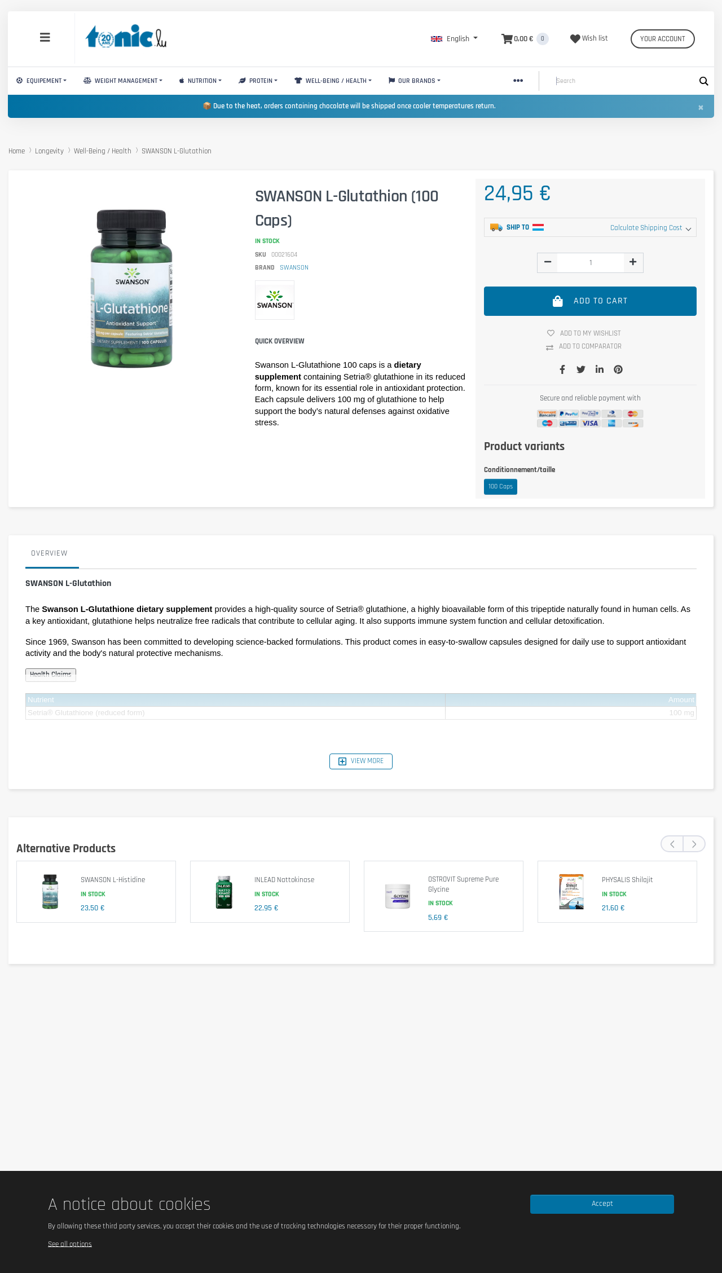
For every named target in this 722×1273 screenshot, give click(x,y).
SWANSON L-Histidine (113, 879)
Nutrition (198, 81)
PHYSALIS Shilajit (627, 879)
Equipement (38, 81)
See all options (70, 1243)
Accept (602, 1204)
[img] (547, 262)
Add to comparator (588, 347)
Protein (255, 81)
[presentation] (672, 843)
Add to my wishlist (588, 333)
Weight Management (120, 81)
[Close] (701, 107)
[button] (454, 39)
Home (16, 151)
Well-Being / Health (330, 81)
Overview (49, 553)
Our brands (412, 81)
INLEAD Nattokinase (284, 879)
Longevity (49, 151)
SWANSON (294, 267)
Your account (662, 38)
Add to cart (590, 301)
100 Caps (500, 486)
